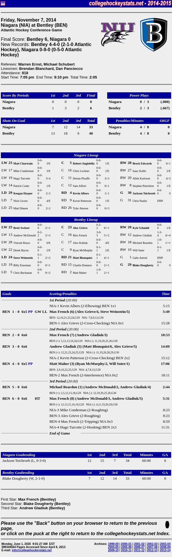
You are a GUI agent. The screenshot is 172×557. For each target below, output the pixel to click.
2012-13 (152, 550)
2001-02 (139, 543)
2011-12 (139, 550)
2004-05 (113, 547)
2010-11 (126, 550)
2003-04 (165, 543)
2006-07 (139, 547)
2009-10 (113, 550)
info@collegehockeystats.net (32, 550)
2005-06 (126, 547)
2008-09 (165, 547)
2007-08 (152, 547)
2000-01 (126, 543)
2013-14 (165, 550)
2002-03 (152, 543)
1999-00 (113, 543)
